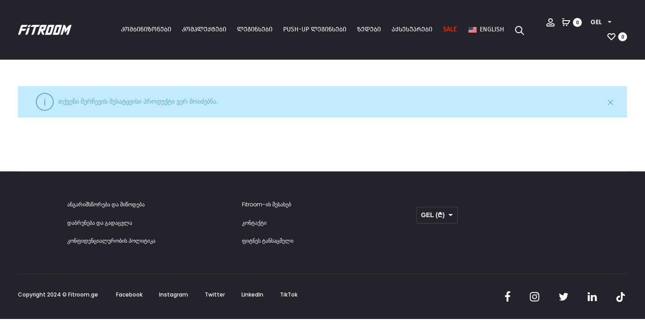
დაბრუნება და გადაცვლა (99, 223)
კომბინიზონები (146, 29)
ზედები (369, 29)
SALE (449, 29)
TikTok (288, 294)
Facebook (129, 294)
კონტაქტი (254, 223)
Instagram (173, 294)
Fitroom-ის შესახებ (266, 204)
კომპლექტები (204, 29)
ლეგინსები (254, 29)
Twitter (215, 294)
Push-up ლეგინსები (314, 29)
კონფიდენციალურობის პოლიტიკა (111, 240)
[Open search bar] (519, 30)
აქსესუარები (411, 29)
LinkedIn (252, 294)
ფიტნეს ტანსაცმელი (267, 240)
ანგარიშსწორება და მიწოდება (106, 204)
